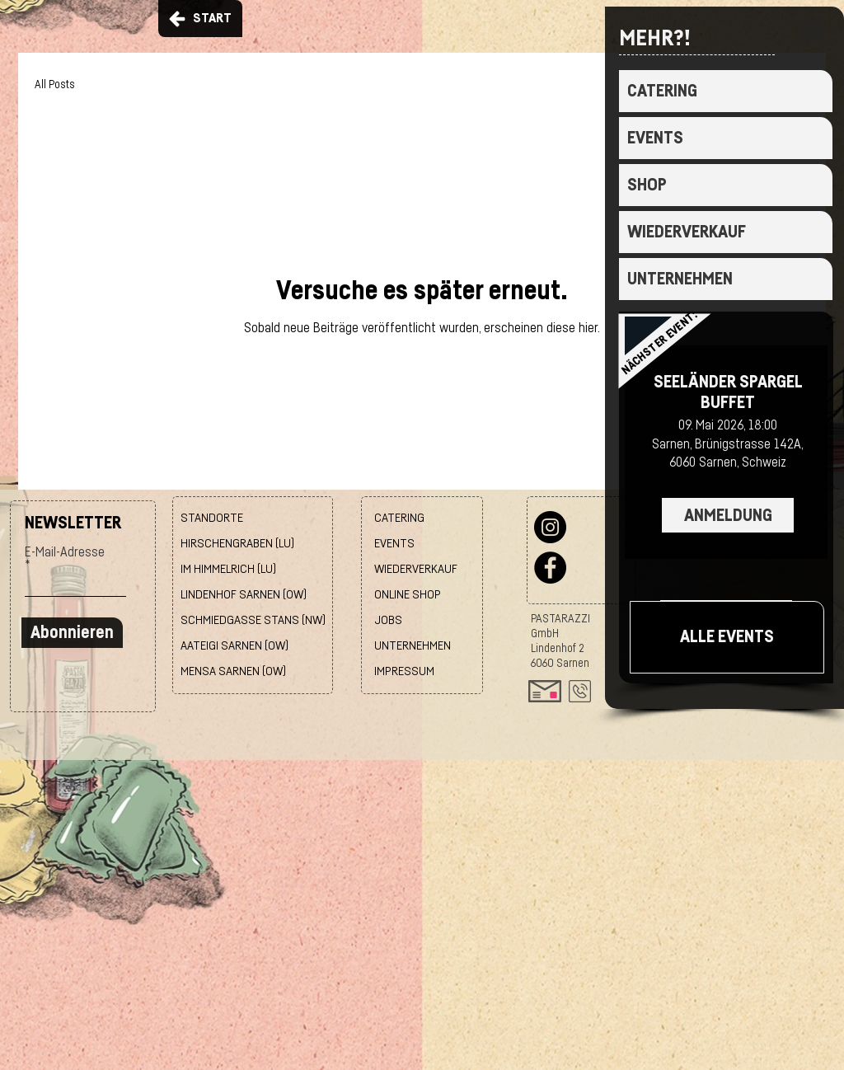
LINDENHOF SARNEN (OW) (244, 595)
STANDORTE (212, 518)
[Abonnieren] (72, 632)
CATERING (662, 91)
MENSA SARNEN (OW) (233, 671)
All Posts (55, 85)
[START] (200, 18)
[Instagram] (550, 527)
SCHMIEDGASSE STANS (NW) (253, 620)
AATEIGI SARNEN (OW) (234, 646)
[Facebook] (550, 567)
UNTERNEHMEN (680, 279)
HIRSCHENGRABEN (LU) (237, 543)
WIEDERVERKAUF (686, 232)
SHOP (647, 185)
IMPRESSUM (404, 671)
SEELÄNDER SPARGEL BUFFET (728, 392)
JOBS (388, 620)
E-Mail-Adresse (65, 552)
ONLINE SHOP (407, 595)
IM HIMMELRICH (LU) (228, 569)
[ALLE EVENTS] (727, 637)
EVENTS (655, 138)
